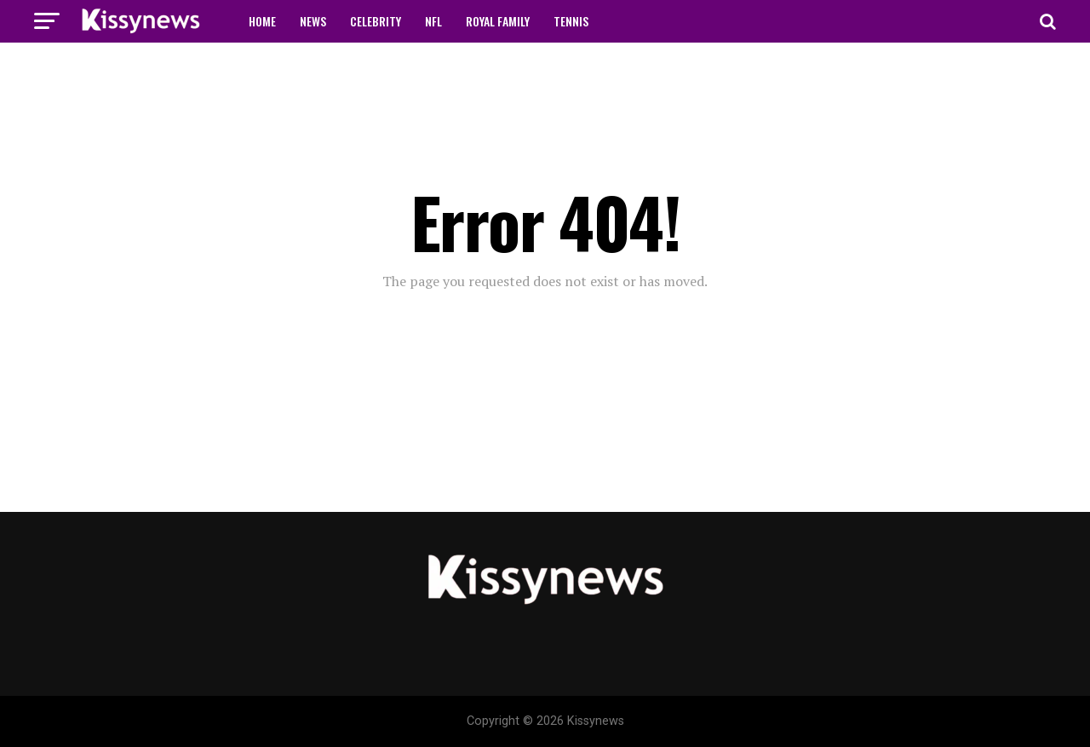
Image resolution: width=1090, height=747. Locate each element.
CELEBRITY (375, 21)
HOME (262, 21)
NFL (433, 21)
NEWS (313, 21)
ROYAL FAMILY (498, 21)
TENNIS (571, 21)
